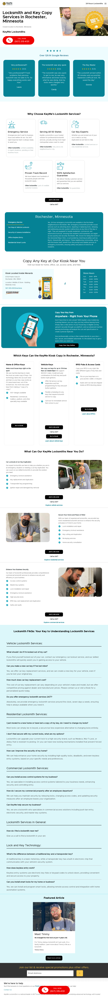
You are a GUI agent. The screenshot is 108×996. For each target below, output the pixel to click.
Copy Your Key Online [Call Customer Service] (67, 345)
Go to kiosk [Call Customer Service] (19, 425)
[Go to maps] (67, 284)
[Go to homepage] (7, 3)
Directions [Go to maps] (18, 288)
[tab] (15, 222)
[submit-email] (79, 973)
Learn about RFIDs (89, 414)
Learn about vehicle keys (54, 441)
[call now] (18, 40)
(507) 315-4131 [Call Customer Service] (54, 200)
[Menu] (105, 3)
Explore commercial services (54, 622)
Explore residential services (54, 560)
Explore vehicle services (54, 505)
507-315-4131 (9, 288)
